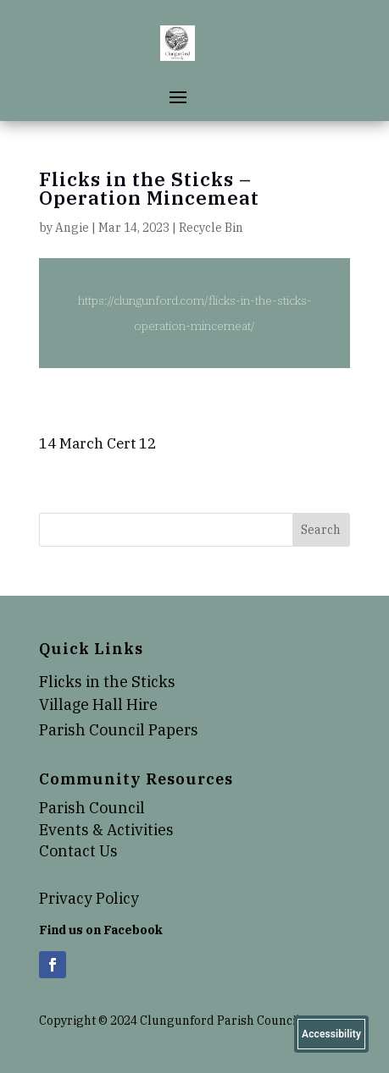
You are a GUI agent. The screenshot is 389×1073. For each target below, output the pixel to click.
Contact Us (78, 851)
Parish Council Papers (118, 730)
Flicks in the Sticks (107, 681)
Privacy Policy (89, 898)
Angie (72, 227)
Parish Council (92, 807)
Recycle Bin (211, 227)
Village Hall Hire (98, 704)
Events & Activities (106, 829)
